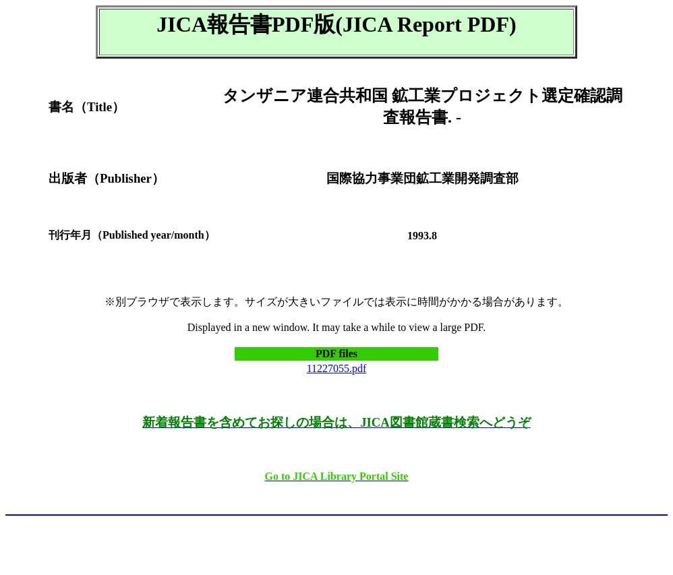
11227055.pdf (337, 368)
